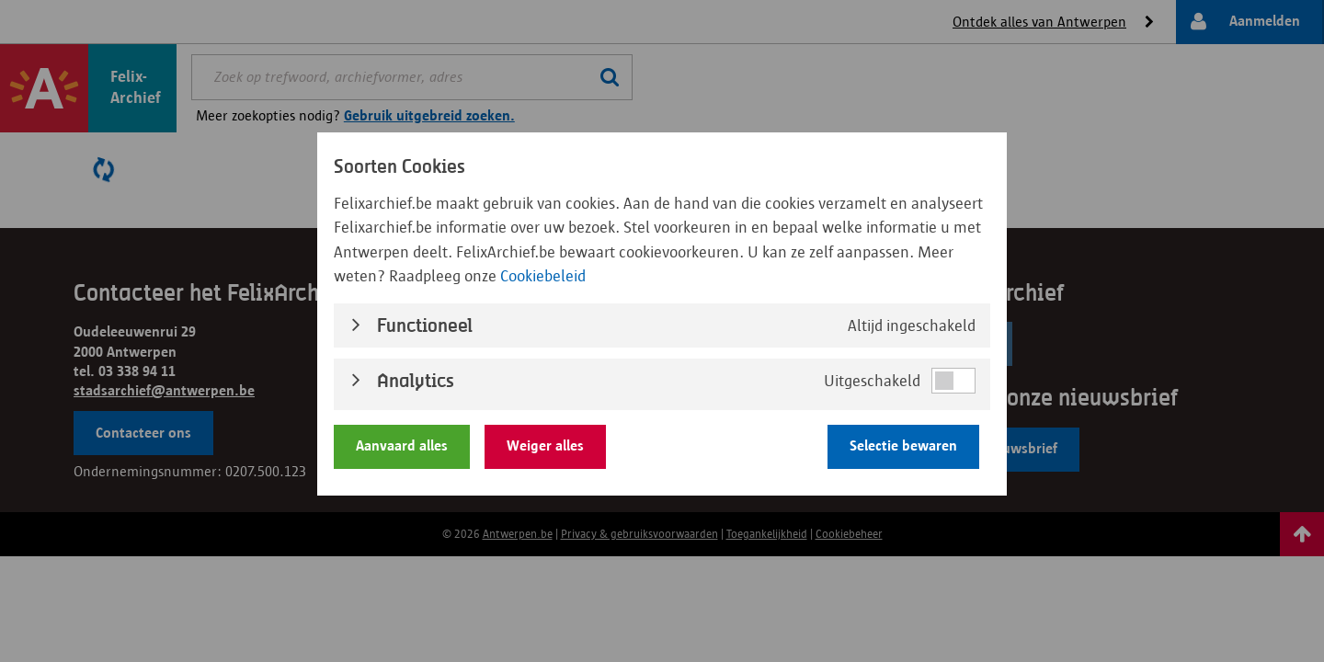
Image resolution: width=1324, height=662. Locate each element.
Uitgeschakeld (872, 379)
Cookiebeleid (543, 274)
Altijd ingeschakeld (912, 323)
